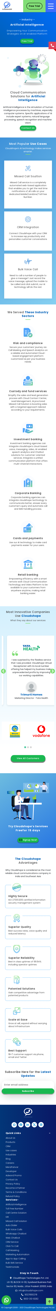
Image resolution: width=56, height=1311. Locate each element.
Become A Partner (15, 1187)
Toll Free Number (14, 1208)
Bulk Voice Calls (14, 1229)
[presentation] (3, 671)
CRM (8, 1146)
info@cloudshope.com (31, 1290)
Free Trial (27, 41)
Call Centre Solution (16, 1212)
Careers (10, 1162)
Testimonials (12, 1266)
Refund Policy (13, 1196)
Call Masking (12, 1250)
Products (10, 1142)
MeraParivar (12, 1167)
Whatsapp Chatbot (16, 1233)
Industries (11, 1154)
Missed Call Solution (16, 1221)
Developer (11, 1171)
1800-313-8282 (31, 1298)
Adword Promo (14, 1175)
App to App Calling (16, 1258)
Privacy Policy (13, 1183)
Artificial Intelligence (16, 1204)
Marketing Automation (17, 1254)
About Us (10, 1137)
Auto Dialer (11, 1225)
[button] (25, 747)
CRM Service (12, 1241)
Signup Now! (28, 840)
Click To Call (12, 1246)
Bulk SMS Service (14, 1262)
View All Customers (28, 758)
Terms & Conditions (16, 1192)
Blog (8, 1158)
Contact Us (27, 127)
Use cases (11, 1150)
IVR (7, 1216)
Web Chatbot (13, 1237)
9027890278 (31, 1294)
